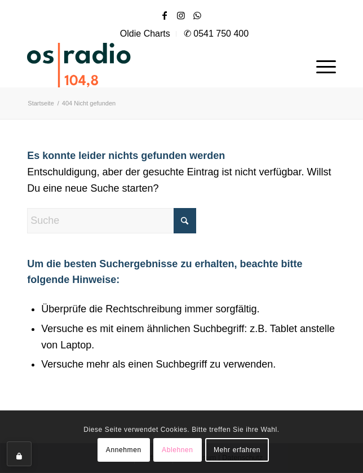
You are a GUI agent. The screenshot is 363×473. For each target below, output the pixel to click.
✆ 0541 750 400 (216, 33)
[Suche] (111, 220)
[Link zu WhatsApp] (197, 15)
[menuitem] (145, 34)
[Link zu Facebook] (164, 15)
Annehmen (123, 450)
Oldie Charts (145, 33)
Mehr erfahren (237, 450)
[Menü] (320, 64)
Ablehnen (177, 450)
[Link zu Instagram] (180, 15)
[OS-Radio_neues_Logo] (111, 64)
